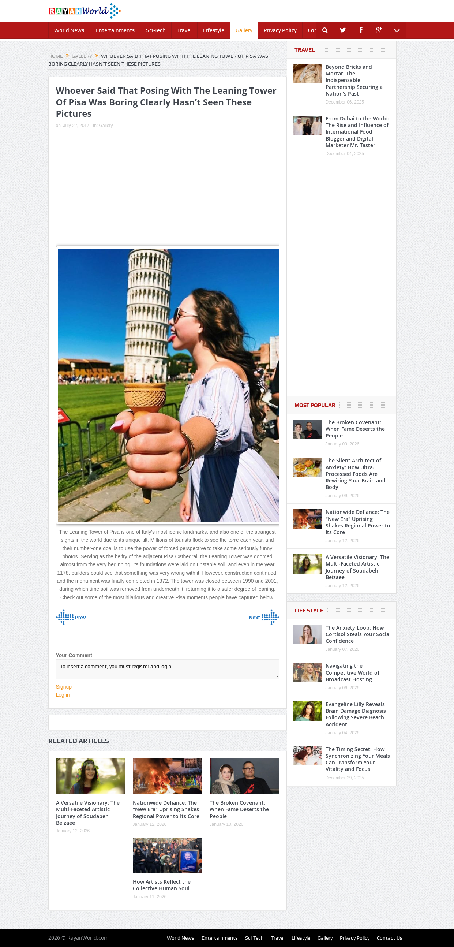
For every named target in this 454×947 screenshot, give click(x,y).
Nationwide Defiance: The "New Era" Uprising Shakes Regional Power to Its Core (166, 809)
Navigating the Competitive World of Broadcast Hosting (352, 672)
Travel (184, 30)
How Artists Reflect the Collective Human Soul (162, 885)
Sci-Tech (156, 30)
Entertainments (115, 30)
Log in (63, 695)
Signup (64, 687)
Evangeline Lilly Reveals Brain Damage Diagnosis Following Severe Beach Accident (356, 714)
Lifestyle (213, 30)
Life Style (308, 610)
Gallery (244, 30)
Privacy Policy (280, 30)
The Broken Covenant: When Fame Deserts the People (239, 809)
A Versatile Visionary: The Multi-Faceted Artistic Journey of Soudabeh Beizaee (88, 812)
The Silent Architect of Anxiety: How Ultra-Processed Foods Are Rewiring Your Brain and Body (356, 474)
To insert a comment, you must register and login (167, 669)
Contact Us (389, 938)
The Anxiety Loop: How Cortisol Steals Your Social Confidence (358, 634)
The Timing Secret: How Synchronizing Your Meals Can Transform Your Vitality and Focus (358, 759)
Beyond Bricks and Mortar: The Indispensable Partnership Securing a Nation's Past (354, 80)
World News (69, 30)
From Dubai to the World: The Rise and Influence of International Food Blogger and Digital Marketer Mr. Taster (357, 132)
